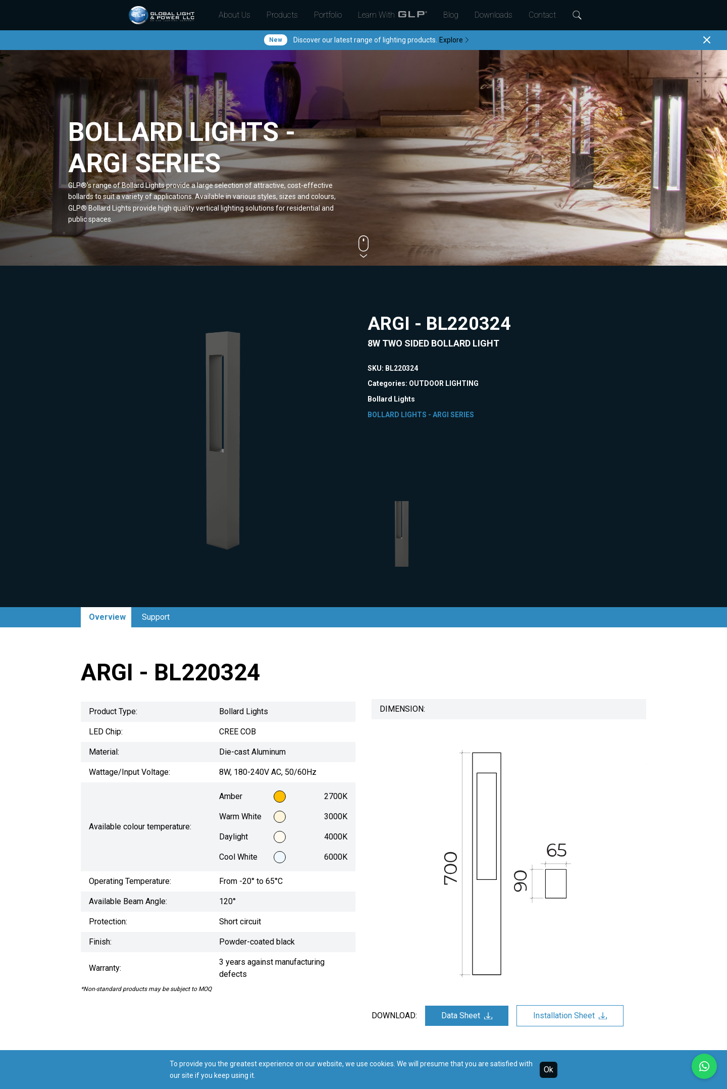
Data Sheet (466, 1015)
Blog (450, 15)
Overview (107, 617)
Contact (542, 15)
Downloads (493, 15)
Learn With (392, 15)
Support (156, 617)
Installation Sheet (570, 1015)
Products (282, 15)
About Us (234, 15)
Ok (548, 1069)
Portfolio (328, 15)
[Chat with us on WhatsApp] (704, 1066)
